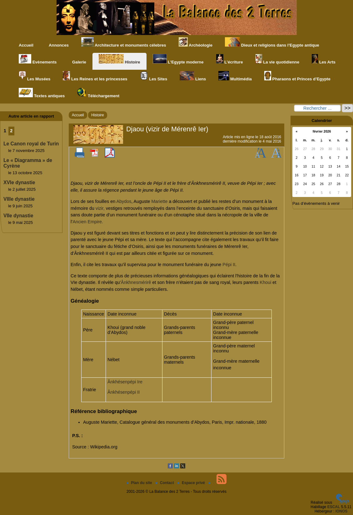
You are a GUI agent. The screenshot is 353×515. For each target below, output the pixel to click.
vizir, (100, 208)
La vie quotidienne (277, 59)
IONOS (342, 511)
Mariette (159, 201)
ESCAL (333, 507)
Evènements (38, 59)
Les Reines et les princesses (95, 76)
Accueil (26, 45)
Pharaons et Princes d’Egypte (297, 76)
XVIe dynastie (19, 182)
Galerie (77, 59)
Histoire (119, 59)
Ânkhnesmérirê (136, 282)
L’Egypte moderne (178, 59)
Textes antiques (42, 93)
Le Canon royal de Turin (31, 143)
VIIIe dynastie (19, 199)
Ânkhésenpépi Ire (124, 381)
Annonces (57, 42)
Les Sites (153, 76)
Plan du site (140, 483)
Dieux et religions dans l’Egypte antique (272, 42)
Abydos (123, 201)
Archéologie (195, 42)
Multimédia (235, 76)
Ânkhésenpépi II (123, 392)
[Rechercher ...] (317, 108)
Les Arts (324, 59)
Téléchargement (98, 93)
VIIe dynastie (18, 215)
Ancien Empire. (87, 221)
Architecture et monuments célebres (123, 42)
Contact (165, 483)
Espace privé (191, 483)
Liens (193, 76)
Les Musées (34, 76)
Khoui (265, 282)
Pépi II (228, 264)
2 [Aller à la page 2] (11, 130)
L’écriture (229, 59)
